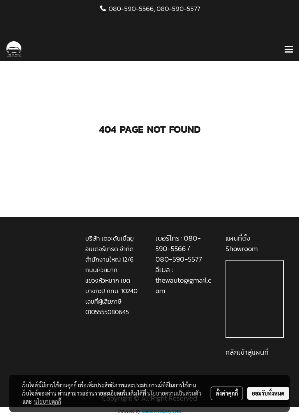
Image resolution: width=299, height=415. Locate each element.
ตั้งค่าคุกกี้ (227, 393)
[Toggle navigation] (288, 49)
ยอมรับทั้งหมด (268, 393)
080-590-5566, (132, 9)
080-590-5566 (178, 243)
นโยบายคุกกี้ (47, 401)
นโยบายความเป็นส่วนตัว (174, 393)
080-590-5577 (178, 9)
